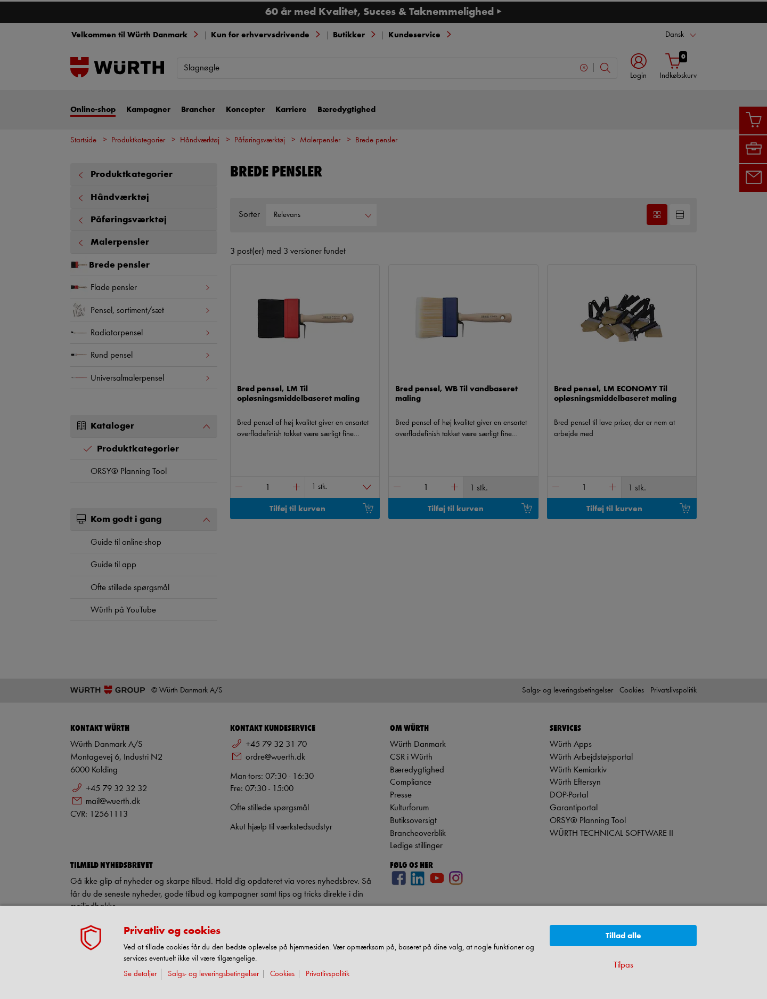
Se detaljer (140, 974)
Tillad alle (623, 936)
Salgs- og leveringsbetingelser (213, 974)
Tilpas (623, 965)
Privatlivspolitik (327, 974)
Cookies (282, 974)
